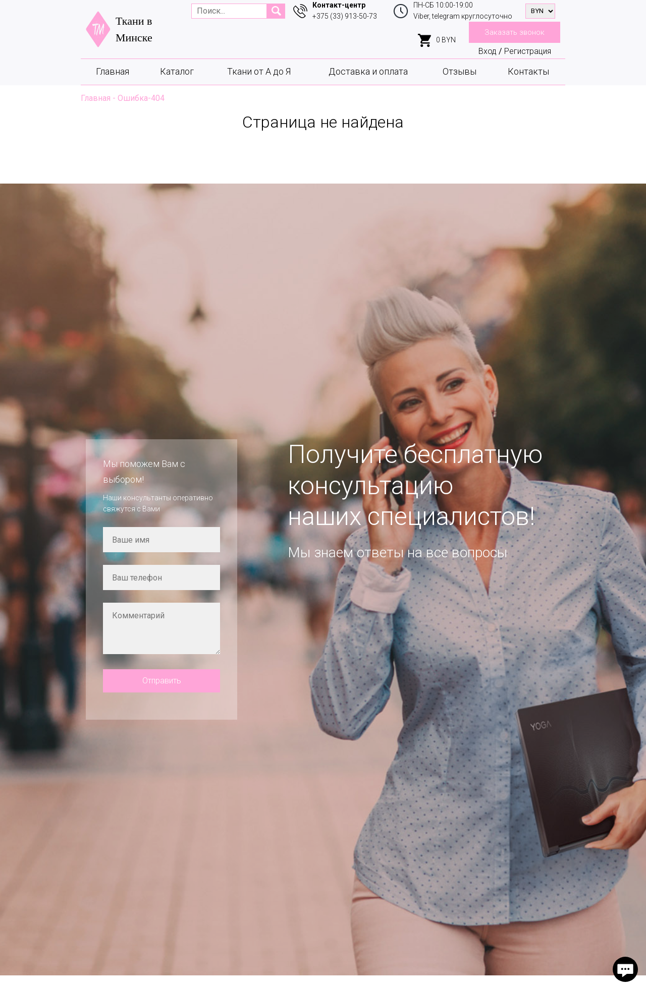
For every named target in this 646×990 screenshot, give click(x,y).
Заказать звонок (514, 32)
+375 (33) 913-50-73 (344, 16)
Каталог (177, 71)
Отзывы (459, 71)
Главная (112, 71)
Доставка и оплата (368, 71)
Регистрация (527, 51)
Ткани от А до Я (259, 71)
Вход (487, 51)
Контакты (528, 71)
